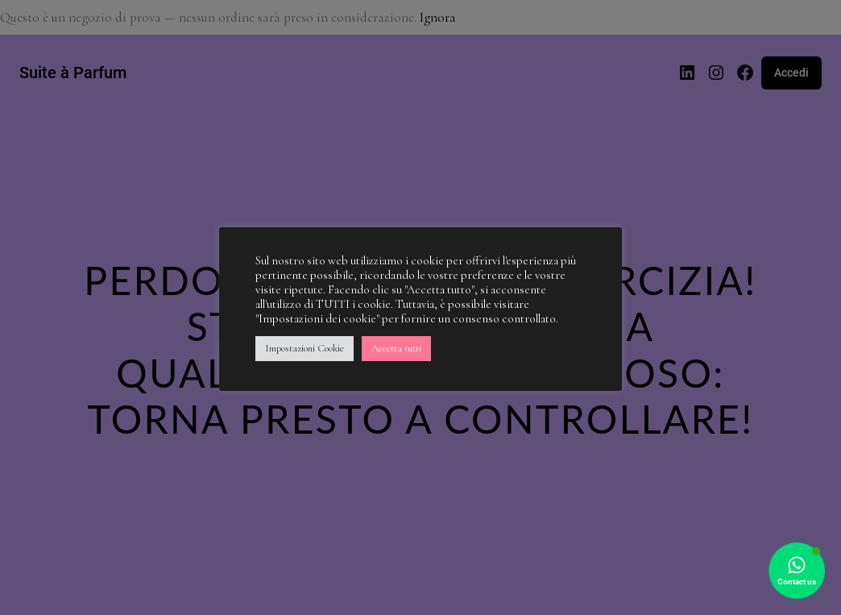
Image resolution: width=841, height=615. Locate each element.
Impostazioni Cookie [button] (304, 348)
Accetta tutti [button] (396, 348)
